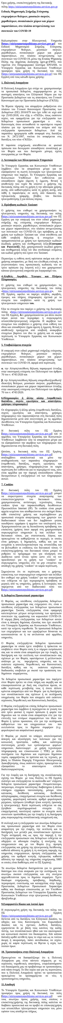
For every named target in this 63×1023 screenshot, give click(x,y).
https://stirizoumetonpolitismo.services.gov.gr (33, 6)
